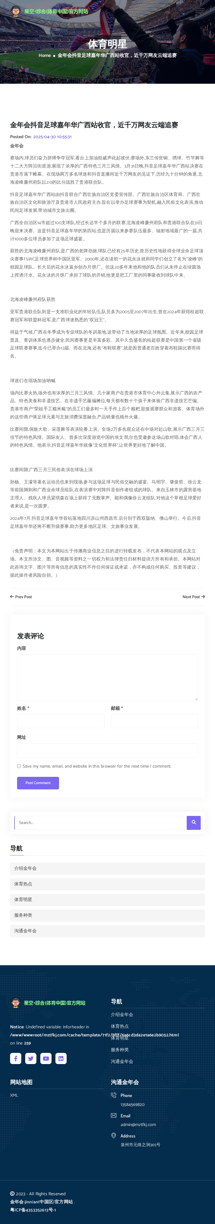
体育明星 (23, 900)
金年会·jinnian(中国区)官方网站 (41, 1202)
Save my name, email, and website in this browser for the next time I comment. (97, 766)
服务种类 (23, 915)
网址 (21, 737)
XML (14, 1095)
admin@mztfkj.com (138, 1125)
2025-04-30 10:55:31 (52, 137)
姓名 (23, 708)
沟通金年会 (25, 931)
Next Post (194, 597)
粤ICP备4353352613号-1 (33, 1210)
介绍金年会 (25, 868)
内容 (21, 648)
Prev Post (21, 597)
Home (45, 55)
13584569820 (132, 1104)
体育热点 (23, 884)
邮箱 (117, 708)
